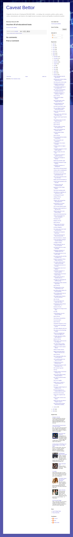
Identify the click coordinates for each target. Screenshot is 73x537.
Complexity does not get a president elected (58, 363)
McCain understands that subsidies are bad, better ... (60, 138)
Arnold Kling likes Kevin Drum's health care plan (60, 274)
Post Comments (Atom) (15, 78)
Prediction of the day (57, 306)
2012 (54, 47)
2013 (54, 45)
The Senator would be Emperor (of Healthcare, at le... (60, 387)
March (55, 72)
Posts (53, 35)
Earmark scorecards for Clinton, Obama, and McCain (60, 260)
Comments (54, 37)
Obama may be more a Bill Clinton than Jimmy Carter (60, 115)
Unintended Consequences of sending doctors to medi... (59, 84)
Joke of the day (56, 299)
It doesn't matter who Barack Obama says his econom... (59, 225)
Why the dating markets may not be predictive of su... (60, 294)
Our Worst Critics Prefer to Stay (60, 106)
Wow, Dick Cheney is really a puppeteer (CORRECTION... (60, 344)
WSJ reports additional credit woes (60, 328)
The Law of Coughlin (58, 380)
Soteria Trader (56, 522)
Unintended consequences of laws (60, 323)
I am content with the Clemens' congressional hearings (59, 263)
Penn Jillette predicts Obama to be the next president (60, 291)
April (55, 71)
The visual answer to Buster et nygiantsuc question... (59, 155)
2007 (54, 409)
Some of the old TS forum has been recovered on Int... (59, 235)
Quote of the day (57, 95)
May (55, 69)
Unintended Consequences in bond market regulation (60, 149)
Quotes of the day (62, 490)
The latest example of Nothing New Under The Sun (59, 127)
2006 (54, 411)
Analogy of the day (57, 196)
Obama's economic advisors (59, 349)
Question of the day (57, 339)
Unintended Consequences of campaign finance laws (59, 251)
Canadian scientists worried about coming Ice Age (60, 372)
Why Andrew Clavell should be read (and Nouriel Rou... (59, 90)
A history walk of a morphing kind (60, 170)
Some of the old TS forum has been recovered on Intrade (59, 426)
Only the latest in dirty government (60, 168)
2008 (54, 54)
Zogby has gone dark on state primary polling (59, 212)
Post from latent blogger (56, 500)
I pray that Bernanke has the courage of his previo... (59, 104)
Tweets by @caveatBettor (56, 23)
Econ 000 (55, 311)
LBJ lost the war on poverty (59, 171)
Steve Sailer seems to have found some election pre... (60, 230)
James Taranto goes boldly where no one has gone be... (60, 357)
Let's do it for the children (11, 27)
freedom (20, 33)
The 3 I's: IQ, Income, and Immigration (58, 140)
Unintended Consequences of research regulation (59, 271)
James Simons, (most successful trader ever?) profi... (60, 120)
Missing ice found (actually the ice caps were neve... (60, 209)
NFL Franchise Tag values (58, 367)
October (55, 60)
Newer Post (9, 76)
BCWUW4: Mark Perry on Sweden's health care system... (60, 390)
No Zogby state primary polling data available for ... (59, 337)
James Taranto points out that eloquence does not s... (59, 101)
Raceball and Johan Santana (59, 392)
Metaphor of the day (57, 220)
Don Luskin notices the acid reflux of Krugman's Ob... (60, 257)
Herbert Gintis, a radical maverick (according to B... (60, 341)
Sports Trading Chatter (56, 511)
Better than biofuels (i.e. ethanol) (60, 237)
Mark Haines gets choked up (62, 434)
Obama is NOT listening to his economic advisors (59, 130)
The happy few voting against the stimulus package (60, 280)
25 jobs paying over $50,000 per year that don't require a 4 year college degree (59, 445)
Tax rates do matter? (57, 320)
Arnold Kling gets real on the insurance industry (59, 314)
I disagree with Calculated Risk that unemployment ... (59, 201)
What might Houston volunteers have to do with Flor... (60, 297)
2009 (54, 53)
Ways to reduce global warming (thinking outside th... (59, 375)
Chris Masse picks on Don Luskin (60, 82)
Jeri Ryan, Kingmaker (58, 227)
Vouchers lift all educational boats (60, 214)
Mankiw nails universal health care (60, 179)
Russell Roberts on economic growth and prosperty (59, 204)
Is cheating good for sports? (59, 195)
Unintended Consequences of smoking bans (59, 166)
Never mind (56, 385)
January (55, 406)
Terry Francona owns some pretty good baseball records (60, 174)
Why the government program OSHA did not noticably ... (59, 404)
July (55, 65)
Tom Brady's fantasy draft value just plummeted (62, 479)
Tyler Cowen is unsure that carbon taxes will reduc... (60, 177)
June (55, 67)
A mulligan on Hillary (58, 242)
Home (26, 76)
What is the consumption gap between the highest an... (59, 334)
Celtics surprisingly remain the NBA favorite (59, 77)
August (55, 63)
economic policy (12, 33)
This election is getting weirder (59, 190)
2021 (54, 44)
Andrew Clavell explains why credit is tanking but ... (59, 216)
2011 (54, 49)
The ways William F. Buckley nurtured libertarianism (59, 109)
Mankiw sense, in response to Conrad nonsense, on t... (59, 383)
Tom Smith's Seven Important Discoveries (59, 232)
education (17, 33)
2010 (54, 51)
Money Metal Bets (55, 512)
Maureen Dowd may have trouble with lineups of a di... (60, 365)
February (55, 74)
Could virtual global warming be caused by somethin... (60, 240)
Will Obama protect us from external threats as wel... (59, 288)
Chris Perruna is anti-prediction (59, 318)
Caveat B (55, 518)
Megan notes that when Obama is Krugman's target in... (60, 401)
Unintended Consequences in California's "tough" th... (59, 93)
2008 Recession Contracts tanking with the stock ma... (60, 80)
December (56, 56)
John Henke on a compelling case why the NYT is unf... (60, 193)
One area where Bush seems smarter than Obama (59, 301)
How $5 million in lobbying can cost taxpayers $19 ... (60, 87)
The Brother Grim (57, 218)
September (56, 62)
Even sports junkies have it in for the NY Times (60, 254)
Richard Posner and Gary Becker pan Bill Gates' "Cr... (60, 304)
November (56, 58)
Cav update (54, 471)
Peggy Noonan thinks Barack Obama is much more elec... (59, 352)
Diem (55, 520)
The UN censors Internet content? (60, 206)
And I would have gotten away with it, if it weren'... (59, 360)
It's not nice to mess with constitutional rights (58, 185)
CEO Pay (55, 369)
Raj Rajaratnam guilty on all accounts (63, 454)
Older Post (44, 76)
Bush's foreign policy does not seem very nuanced (59, 245)
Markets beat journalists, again (59, 160)
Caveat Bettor (20, 7)
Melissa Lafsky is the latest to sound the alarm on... (59, 277)
